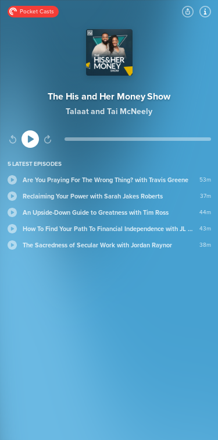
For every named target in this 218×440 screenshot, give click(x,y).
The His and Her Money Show (109, 96)
